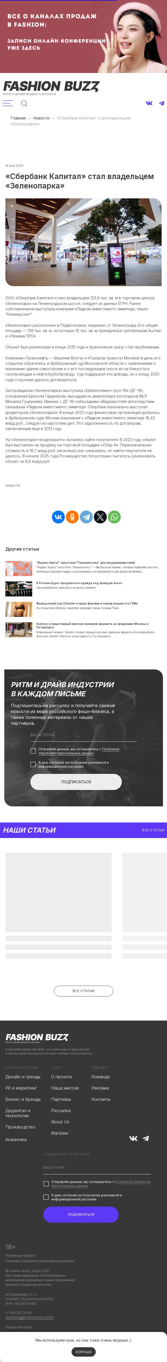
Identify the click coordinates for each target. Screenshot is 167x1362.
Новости (41, 118)
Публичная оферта (20, 1256)
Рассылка (61, 1110)
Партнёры (61, 1099)
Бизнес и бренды (23, 1099)
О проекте (61, 1076)
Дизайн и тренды (22, 1076)
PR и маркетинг (21, 1088)
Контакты (100, 1099)
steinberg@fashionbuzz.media (29, 1317)
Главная (18, 118)
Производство (20, 1127)
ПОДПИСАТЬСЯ (76, 782)
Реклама (100, 1088)
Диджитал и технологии (17, 1113)
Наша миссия (65, 1088)
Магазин (59, 1133)
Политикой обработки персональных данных (78, 751)
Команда (100, 1076)
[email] (83, 735)
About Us (60, 1121)
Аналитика (16, 1139)
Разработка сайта (18, 1327)
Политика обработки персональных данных (39, 1261)
